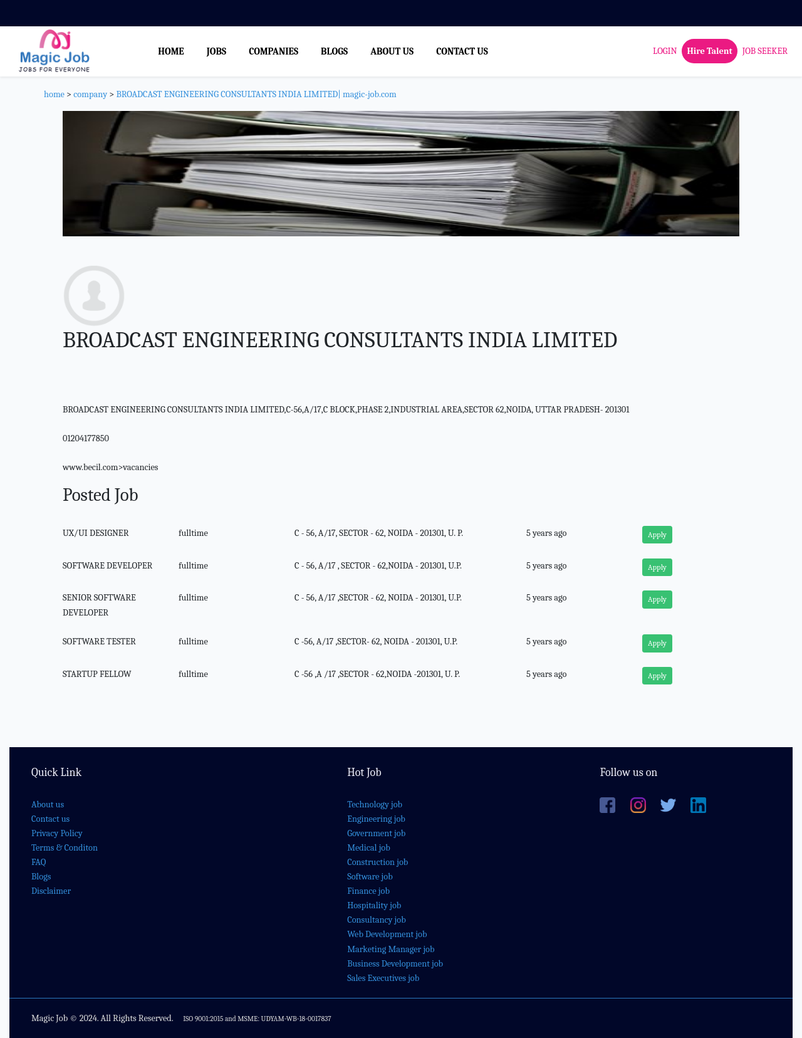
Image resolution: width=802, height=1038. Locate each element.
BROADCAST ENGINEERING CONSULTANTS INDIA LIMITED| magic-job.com (256, 94)
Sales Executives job (383, 978)
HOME (171, 51)
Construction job (377, 862)
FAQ (38, 862)
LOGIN (665, 51)
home (54, 94)
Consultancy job (376, 920)
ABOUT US (392, 51)
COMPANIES (273, 51)
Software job (370, 876)
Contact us (50, 819)
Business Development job (395, 963)
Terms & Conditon (64, 847)
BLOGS (334, 51)
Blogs (41, 876)
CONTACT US (462, 51)
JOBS (216, 51)
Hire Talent (709, 51)
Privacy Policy (57, 833)
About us (47, 804)
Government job (376, 833)
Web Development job (387, 934)
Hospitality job (374, 905)
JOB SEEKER (765, 51)
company (90, 94)
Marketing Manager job (390, 949)
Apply (657, 534)
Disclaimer (51, 891)
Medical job (368, 847)
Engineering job (376, 819)
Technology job (374, 804)
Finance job (368, 891)
